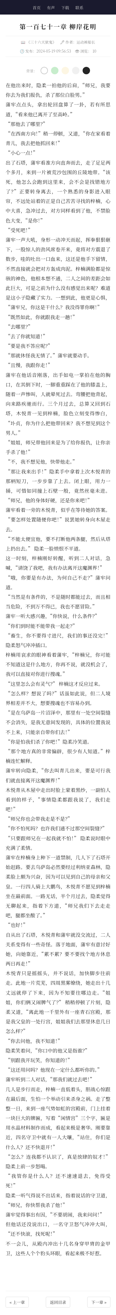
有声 (51, 8)
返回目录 (58, 1302)
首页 (36, 8)
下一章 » (98, 1302)
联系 (79, 8)
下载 (65, 8)
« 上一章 (17, 1302)
